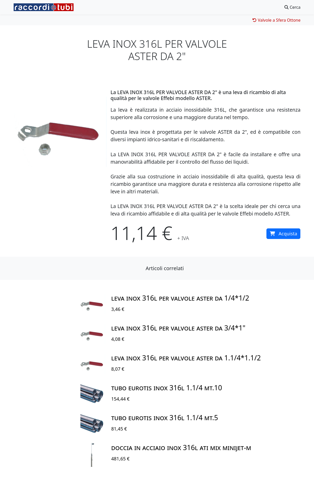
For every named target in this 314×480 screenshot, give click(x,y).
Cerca (292, 7)
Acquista (283, 233)
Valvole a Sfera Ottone (276, 20)
